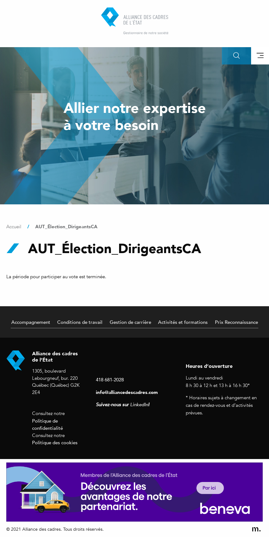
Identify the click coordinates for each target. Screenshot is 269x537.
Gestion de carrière (130, 322)
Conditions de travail (79, 322)
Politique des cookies (55, 442)
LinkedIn (139, 404)
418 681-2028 (110, 379)
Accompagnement (30, 322)
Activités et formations (183, 322)
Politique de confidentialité (47, 424)
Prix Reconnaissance (236, 322)
